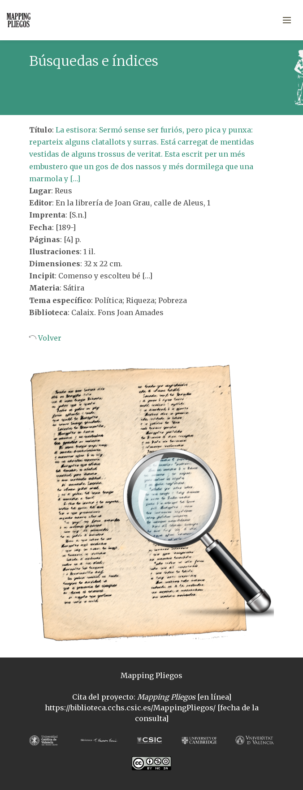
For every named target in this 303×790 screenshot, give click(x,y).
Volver (48, 337)
